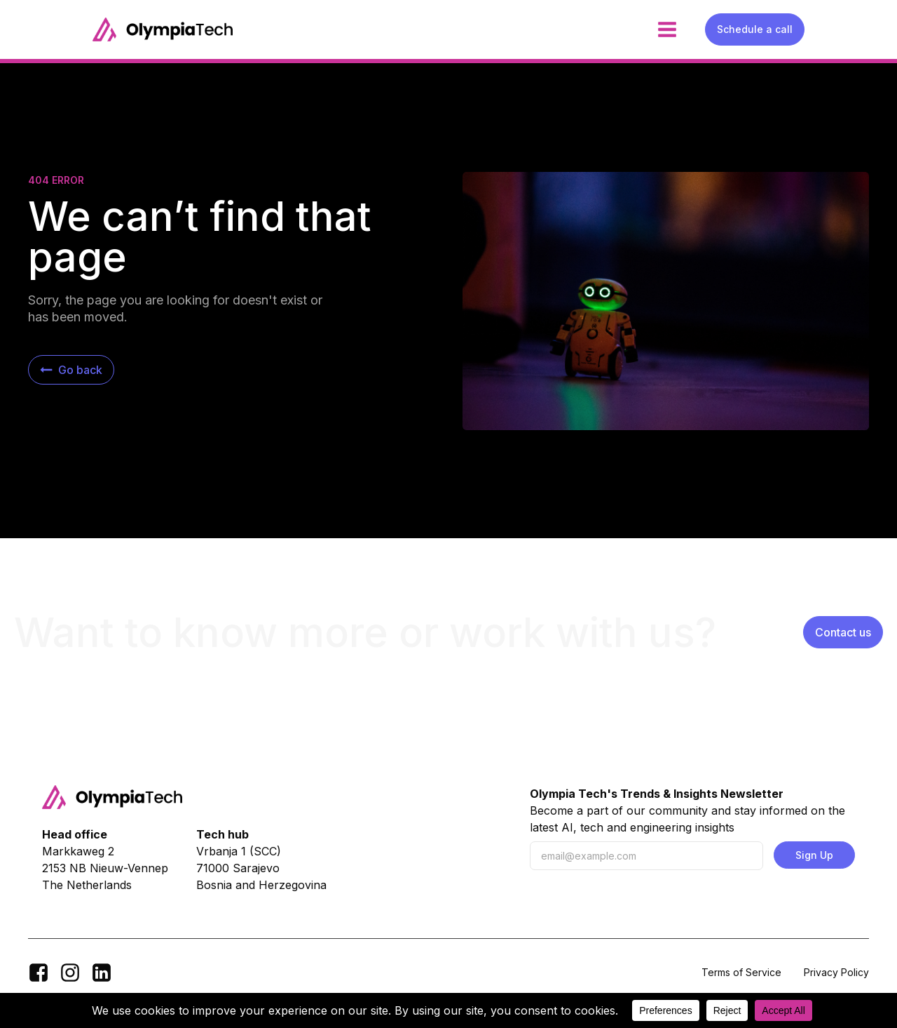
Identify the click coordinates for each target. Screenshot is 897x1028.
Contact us (843, 632)
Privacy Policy (836, 972)
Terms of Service (741, 972)
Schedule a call (755, 29)
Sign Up (814, 855)
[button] (71, 370)
